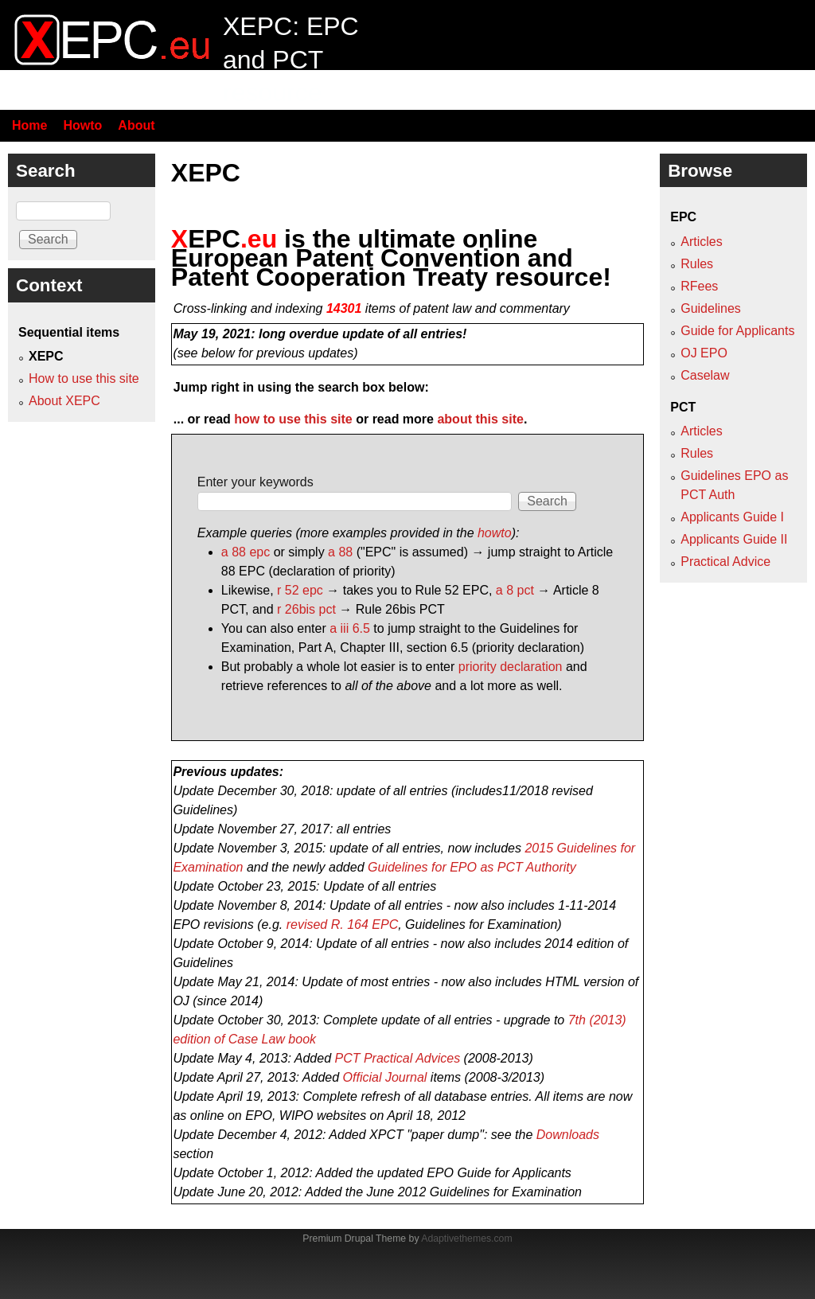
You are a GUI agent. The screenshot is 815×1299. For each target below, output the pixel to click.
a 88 (340, 552)
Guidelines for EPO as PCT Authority (472, 867)
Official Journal (385, 1077)
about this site (480, 419)
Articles (701, 241)
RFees (699, 286)
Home (29, 125)
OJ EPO (703, 353)
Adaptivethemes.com (466, 1238)
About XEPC (64, 401)
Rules (696, 264)
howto (495, 533)
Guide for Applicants (737, 330)
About (136, 125)
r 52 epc (300, 590)
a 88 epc (245, 552)
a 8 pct (515, 590)
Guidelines (710, 308)
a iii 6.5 (350, 628)
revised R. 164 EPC (343, 924)
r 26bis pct (306, 609)
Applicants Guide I (732, 517)
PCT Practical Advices (398, 1058)
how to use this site (293, 419)
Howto (82, 125)
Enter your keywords (255, 482)
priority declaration (510, 666)
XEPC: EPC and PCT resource (291, 59)
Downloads (567, 1134)
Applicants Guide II (733, 539)
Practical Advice (725, 561)
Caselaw (704, 375)
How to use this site (84, 378)
